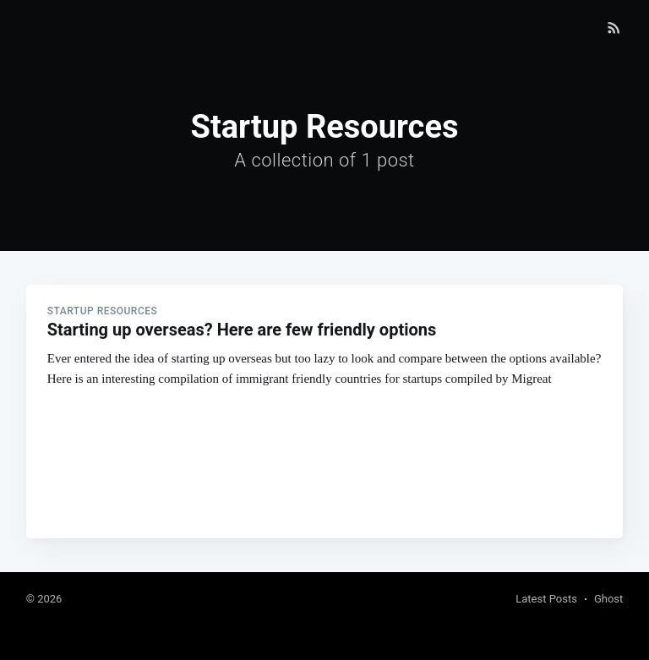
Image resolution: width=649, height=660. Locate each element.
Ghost (608, 598)
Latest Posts (546, 598)
